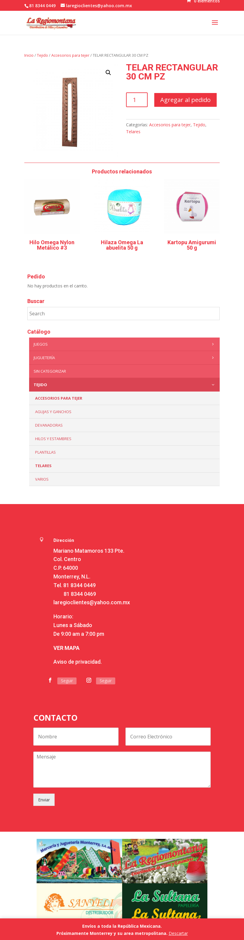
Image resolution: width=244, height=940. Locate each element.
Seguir (67, 680)
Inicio (29, 55)
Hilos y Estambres (53, 438)
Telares (133, 131)
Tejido (42, 55)
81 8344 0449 (79, 585)
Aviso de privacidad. (77, 662)
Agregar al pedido (185, 100)
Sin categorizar (50, 371)
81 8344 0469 (80, 594)
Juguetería (125, 357)
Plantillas (45, 452)
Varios (42, 479)
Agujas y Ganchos (53, 411)
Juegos (125, 344)
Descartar (178, 933)
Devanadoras (49, 425)
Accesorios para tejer (70, 55)
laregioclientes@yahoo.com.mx (91, 602)
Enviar (44, 800)
